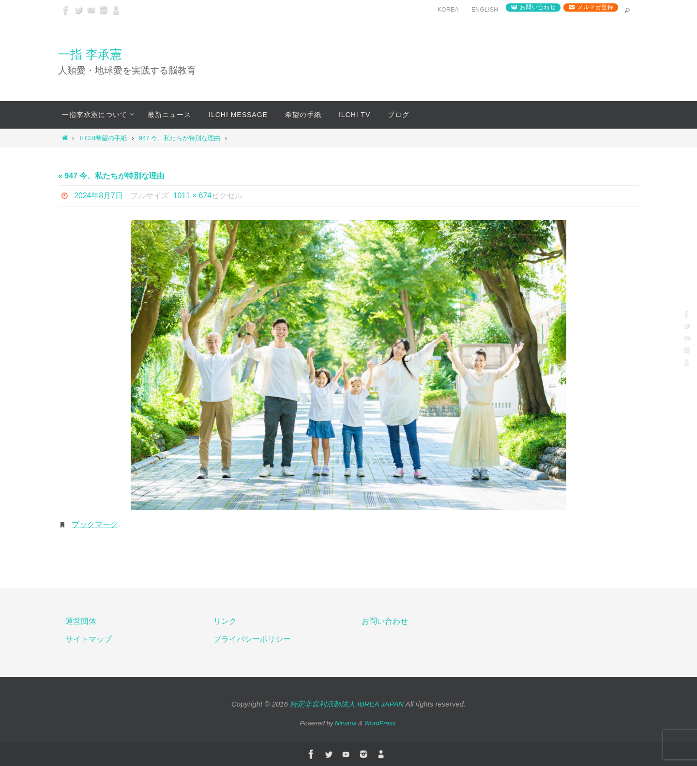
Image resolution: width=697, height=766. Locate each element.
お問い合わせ (538, 7)
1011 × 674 (193, 196)
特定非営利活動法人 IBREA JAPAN (347, 704)
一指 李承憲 (90, 54)
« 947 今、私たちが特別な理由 (111, 176)
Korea (448, 9)
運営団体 (80, 621)
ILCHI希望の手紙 (103, 138)
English (484, 9)
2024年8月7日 (98, 196)
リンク (225, 621)
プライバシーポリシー (252, 639)
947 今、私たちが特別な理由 (179, 138)
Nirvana (346, 723)
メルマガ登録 (595, 7)
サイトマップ (88, 639)
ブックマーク (95, 524)
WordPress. (380, 723)
